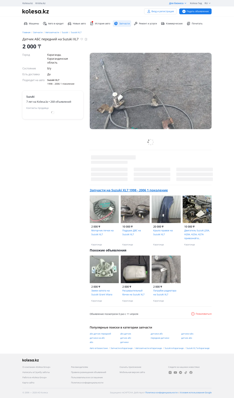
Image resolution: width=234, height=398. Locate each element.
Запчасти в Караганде (121, 348)
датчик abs (186, 337)
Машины (31, 24)
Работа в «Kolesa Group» (34, 377)
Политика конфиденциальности (87, 382)
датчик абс (125, 337)
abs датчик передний (100, 333)
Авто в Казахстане (99, 348)
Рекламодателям (79, 367)
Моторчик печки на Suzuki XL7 (102, 232)
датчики (124, 342)
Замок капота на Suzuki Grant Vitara (101, 292)
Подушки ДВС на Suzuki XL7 (131, 232)
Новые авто (77, 24)
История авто (100, 24)
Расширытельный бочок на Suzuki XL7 (133, 292)
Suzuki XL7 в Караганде (197, 348)
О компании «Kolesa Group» (36, 367)
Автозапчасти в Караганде (148, 348)
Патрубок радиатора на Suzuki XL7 (164, 292)
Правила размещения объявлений (88, 372)
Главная (26, 32)
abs (91, 342)
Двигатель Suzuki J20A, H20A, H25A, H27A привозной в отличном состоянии (197, 234)
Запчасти (38, 32)
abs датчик (125, 333)
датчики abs (187, 333)
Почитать (194, 24)
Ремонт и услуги (145, 24)
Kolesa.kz (27, 3)
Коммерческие (172, 24)
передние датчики (160, 337)
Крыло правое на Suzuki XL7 (163, 232)
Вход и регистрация (160, 11)
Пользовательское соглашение (87, 377)
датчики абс (157, 333)
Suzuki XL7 (76, 32)
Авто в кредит (53, 24)
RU (208, 3)
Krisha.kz (40, 3)
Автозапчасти (52, 32)
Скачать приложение (130, 367)
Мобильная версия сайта (132, 372)
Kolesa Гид (196, 3)
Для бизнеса (178, 3)
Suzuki (65, 32)
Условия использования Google (196, 392)
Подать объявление (195, 11)
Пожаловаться (201, 313)
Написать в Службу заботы (36, 372)
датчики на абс (97, 337)
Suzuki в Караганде (174, 348)
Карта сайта (28, 382)
